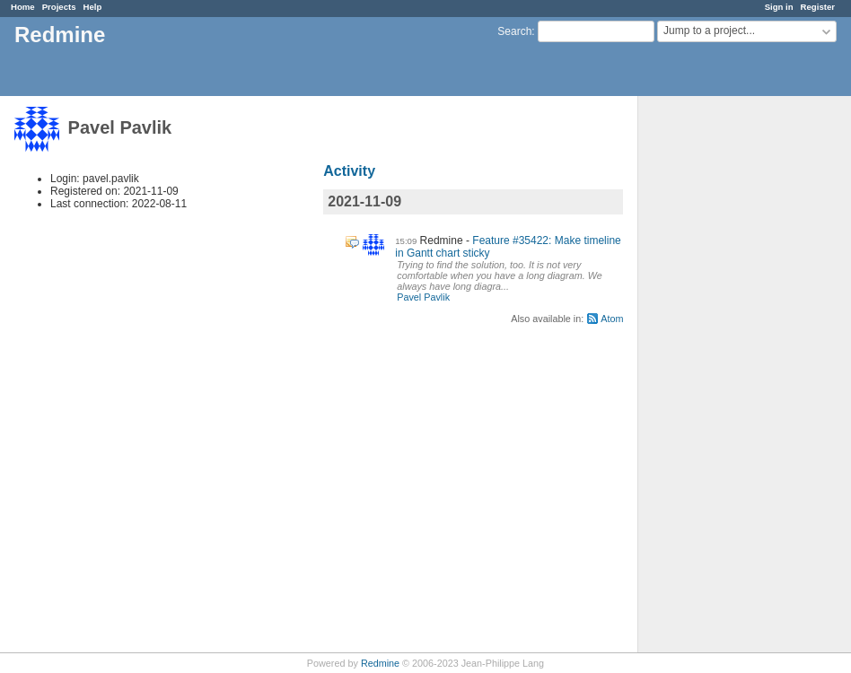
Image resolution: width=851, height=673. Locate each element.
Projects (59, 7)
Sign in (779, 7)
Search (514, 31)
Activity (349, 171)
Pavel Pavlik (423, 297)
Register (818, 7)
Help (92, 7)
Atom (612, 318)
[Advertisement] (728, 378)
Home (23, 7)
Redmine (380, 663)
